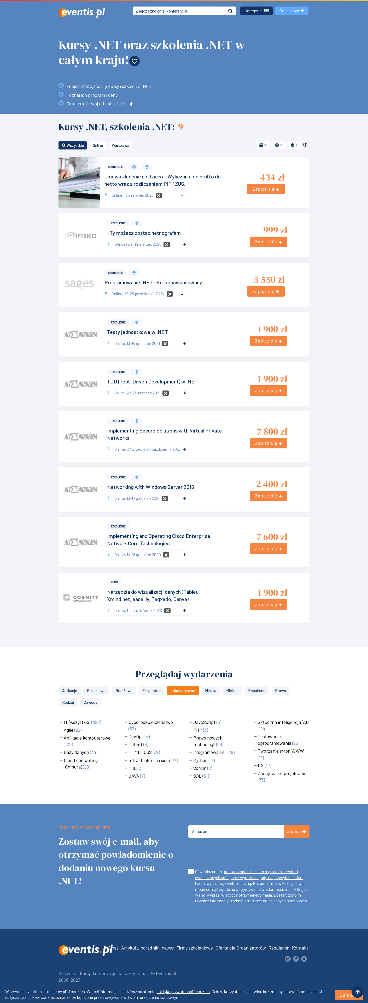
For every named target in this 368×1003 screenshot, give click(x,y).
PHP (198, 730)
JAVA (134, 776)
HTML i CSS (140, 752)
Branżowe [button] (123, 690)
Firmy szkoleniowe (194, 948)
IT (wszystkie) (77, 722)
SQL (197, 776)
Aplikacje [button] (69, 690)
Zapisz (296, 831)
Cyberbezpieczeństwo (150, 722)
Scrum (200, 768)
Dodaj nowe (291, 10)
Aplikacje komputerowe (87, 738)
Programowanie (209, 752)
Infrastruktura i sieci (149, 760)
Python (201, 760)
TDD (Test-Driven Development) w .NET (152, 381)
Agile (69, 730)
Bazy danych (77, 752)
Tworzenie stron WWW (281, 751)
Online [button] (98, 145)
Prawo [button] (280, 690)
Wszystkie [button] (73, 145)
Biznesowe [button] (96, 690)
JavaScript (205, 722)
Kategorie (256, 10)
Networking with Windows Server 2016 (150, 487)
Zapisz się (265, 189)
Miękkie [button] (232, 690)
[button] (263, 145)
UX (261, 765)
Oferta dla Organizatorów (240, 948)
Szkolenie (115, 167)
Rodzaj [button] (68, 702)
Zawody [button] (90, 702)
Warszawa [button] (120, 145)
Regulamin (278, 948)
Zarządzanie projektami (281, 773)
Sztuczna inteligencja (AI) (283, 722)
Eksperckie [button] (151, 690)
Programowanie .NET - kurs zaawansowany (153, 282)
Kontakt (300, 948)
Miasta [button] (210, 690)
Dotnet (135, 744)
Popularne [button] (256, 690)
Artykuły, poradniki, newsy (147, 948)
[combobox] (147, 195)
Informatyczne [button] (183, 690)
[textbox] (145, 195)
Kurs (114, 582)
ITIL (133, 768)
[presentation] (227, 854)
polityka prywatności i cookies (183, 991)
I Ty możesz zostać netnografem (144, 233)
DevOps (136, 736)
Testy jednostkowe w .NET (137, 332)
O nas (113, 948)
